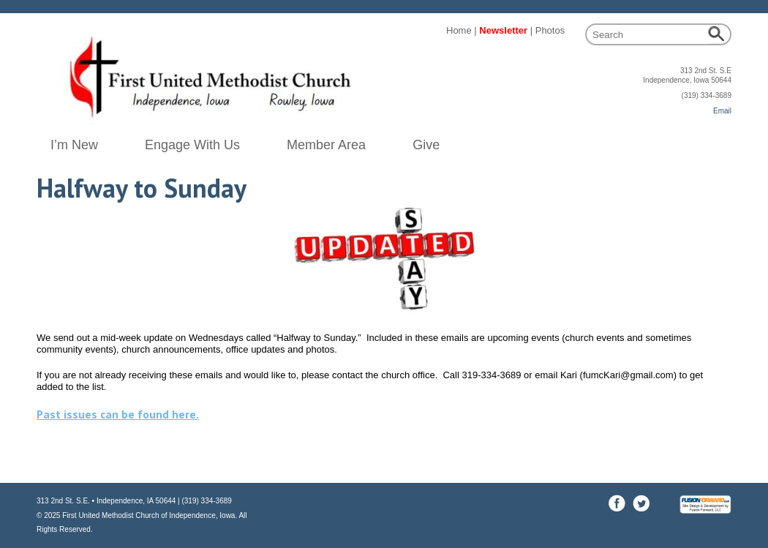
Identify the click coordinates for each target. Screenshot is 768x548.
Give (426, 145)
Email (722, 111)
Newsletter (503, 30)
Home (459, 30)
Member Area (326, 145)
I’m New (74, 145)
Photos (550, 30)
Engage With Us (192, 145)
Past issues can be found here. (118, 414)
